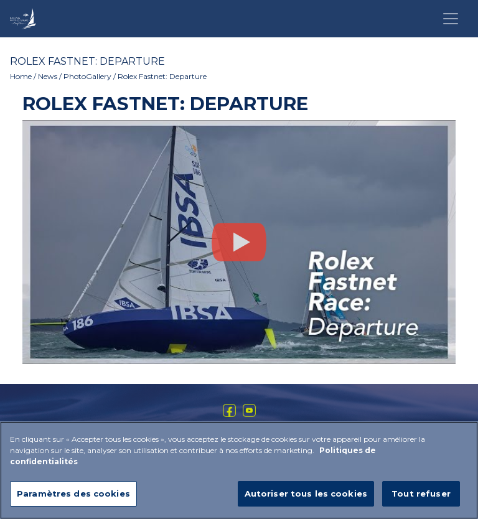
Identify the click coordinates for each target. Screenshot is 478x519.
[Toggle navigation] (450, 18)
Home (21, 76)
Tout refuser (421, 498)
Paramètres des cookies (73, 498)
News (47, 76)
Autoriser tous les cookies (306, 498)
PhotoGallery (87, 76)
